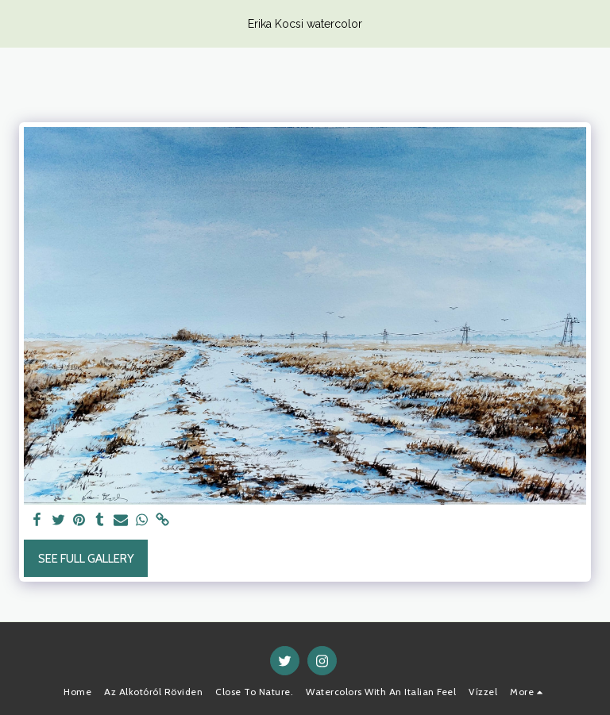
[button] (17, 23)
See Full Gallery (86, 559)
